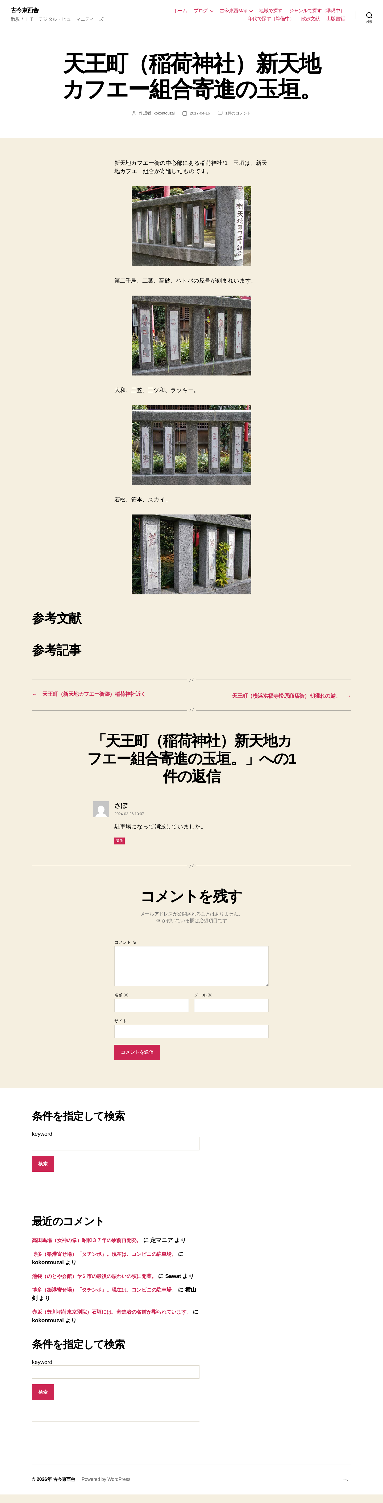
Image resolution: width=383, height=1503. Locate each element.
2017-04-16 (199, 113)
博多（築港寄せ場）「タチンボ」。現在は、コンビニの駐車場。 (113, 1254)
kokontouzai (163, 113)
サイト (120, 1021)
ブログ (201, 11)
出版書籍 (335, 19)
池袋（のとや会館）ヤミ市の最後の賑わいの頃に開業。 (102, 1276)
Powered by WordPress (107, 1487)
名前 (121, 995)
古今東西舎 (26, 10)
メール (203, 995)
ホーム (180, 11)
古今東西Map (233, 11)
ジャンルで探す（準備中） (317, 11)
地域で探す (270, 11)
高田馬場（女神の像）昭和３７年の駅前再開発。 (93, 1240)
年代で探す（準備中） (271, 19)
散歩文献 (310, 19)
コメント (125, 942)
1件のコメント (239, 113)
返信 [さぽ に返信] (119, 841)
